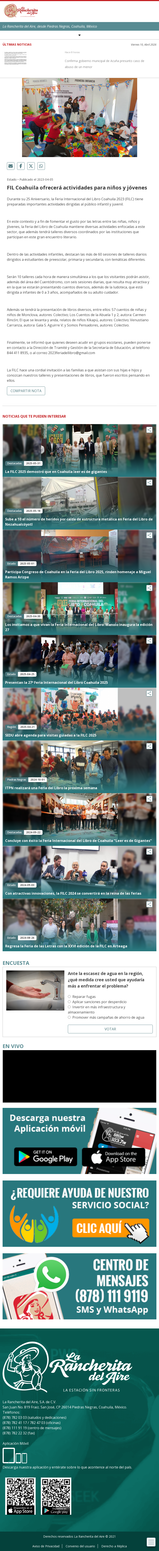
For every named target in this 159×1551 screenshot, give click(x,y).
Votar (110, 1029)
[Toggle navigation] (151, 1542)
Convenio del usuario (80, 1546)
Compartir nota (26, 390)
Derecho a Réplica (114, 1546)
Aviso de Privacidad (45, 1546)
